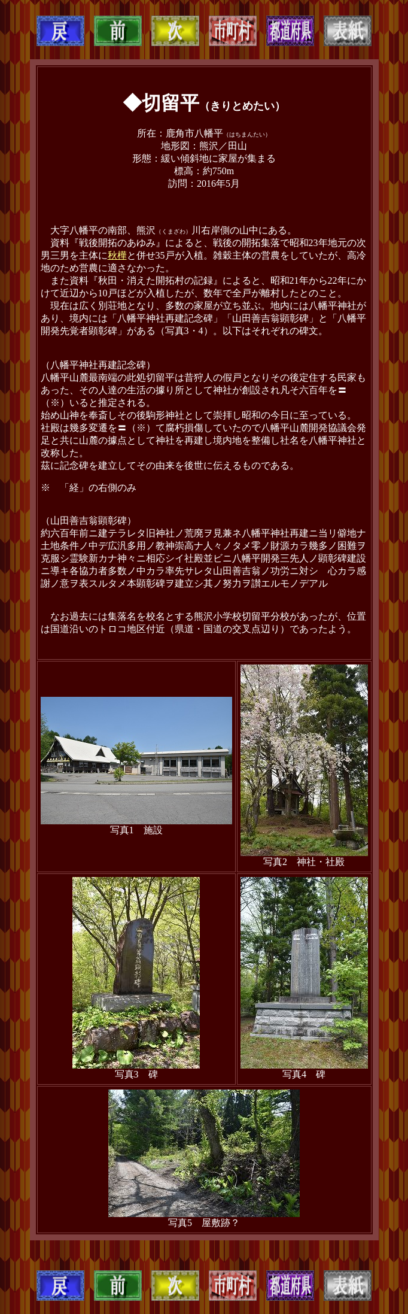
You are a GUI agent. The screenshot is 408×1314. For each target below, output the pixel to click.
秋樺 (117, 255)
